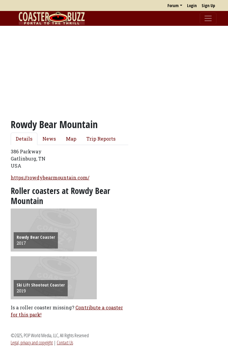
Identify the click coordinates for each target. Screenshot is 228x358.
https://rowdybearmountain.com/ (50, 177)
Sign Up (208, 5)
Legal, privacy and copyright (32, 342)
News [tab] (49, 139)
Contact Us (65, 342)
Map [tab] (71, 139)
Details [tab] (24, 139)
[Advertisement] (114, 72)
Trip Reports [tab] (100, 139)
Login (192, 5)
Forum (173, 5)
